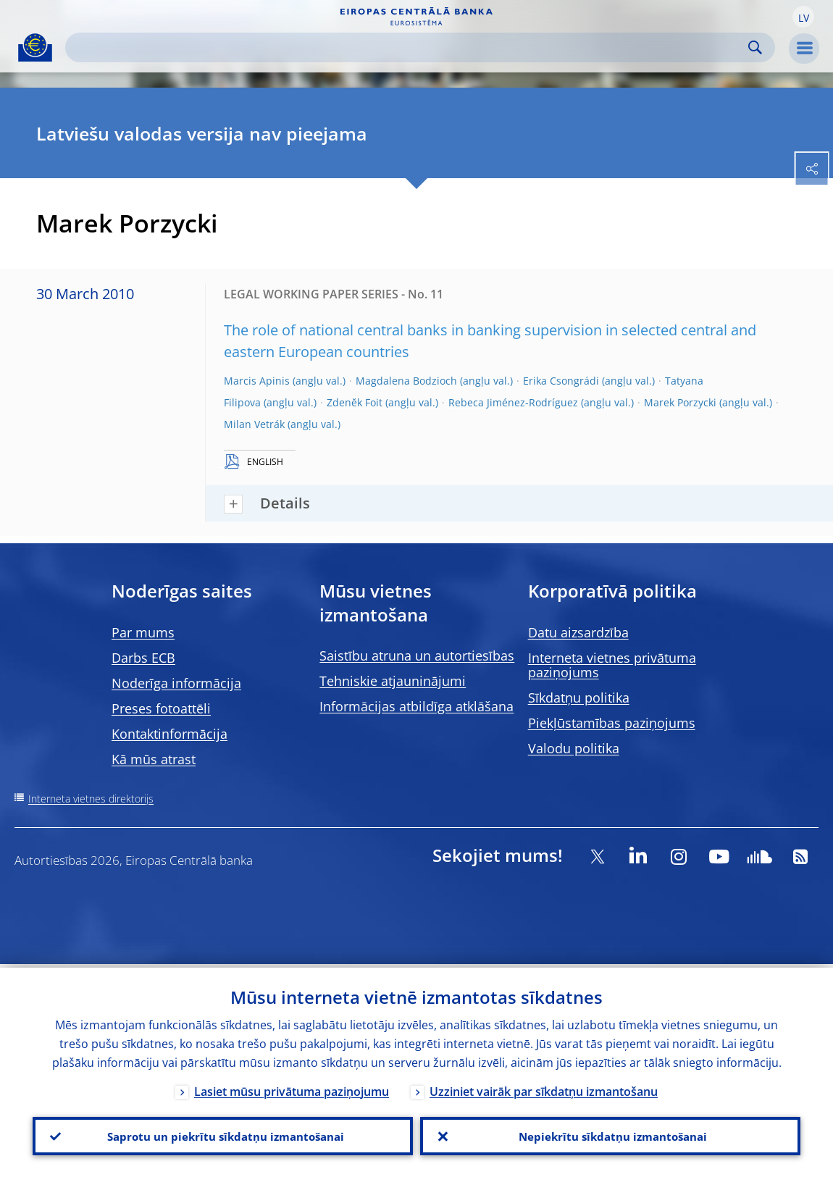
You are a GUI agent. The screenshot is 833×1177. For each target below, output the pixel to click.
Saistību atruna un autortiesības (416, 655)
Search (755, 47)
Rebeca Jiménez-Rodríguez (513, 402)
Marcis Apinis (257, 381)
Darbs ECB (143, 657)
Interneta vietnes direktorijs (91, 798)
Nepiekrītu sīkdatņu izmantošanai (610, 1134)
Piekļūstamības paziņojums (611, 723)
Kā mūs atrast (154, 759)
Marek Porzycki (680, 402)
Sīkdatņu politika (578, 697)
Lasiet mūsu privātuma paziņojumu (291, 1088)
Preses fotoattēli (161, 708)
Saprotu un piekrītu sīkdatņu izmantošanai (222, 1134)
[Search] (408, 47)
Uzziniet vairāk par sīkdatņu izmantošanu (544, 1088)
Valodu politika (573, 748)
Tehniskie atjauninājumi (392, 681)
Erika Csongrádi (561, 381)
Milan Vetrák (254, 424)
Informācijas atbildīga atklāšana (416, 706)
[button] (803, 17)
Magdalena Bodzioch (406, 381)
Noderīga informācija (176, 683)
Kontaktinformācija (169, 733)
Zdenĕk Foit (354, 402)
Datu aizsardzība (578, 632)
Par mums (143, 632)
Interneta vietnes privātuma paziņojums (612, 665)
